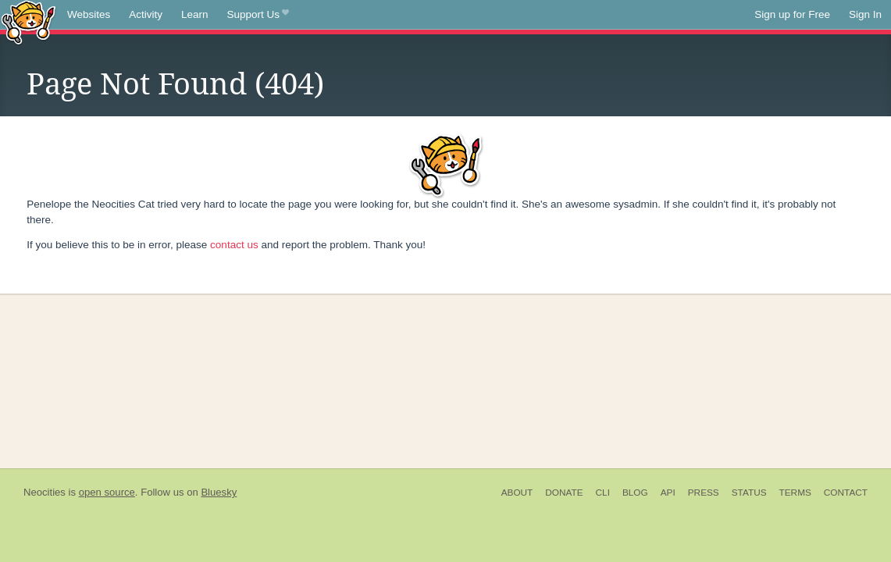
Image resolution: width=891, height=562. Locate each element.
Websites (88, 14)
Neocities (44, 492)
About (517, 492)
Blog (635, 492)
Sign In (865, 14)
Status (749, 492)
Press (703, 492)
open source (107, 492)
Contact (846, 492)
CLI (603, 492)
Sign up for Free (792, 14)
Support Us (258, 15)
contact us (234, 245)
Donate (564, 492)
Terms (795, 492)
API (668, 492)
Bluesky (219, 492)
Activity (145, 14)
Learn (194, 14)
